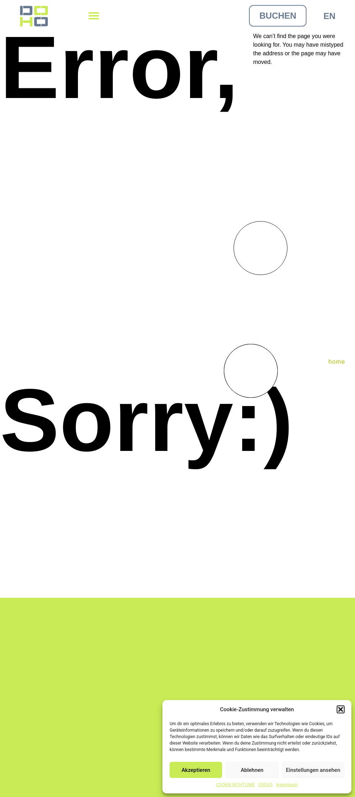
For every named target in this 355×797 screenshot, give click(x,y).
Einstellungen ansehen (313, 770)
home (336, 361)
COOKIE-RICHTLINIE (235, 784)
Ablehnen (252, 770)
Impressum (287, 784)
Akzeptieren (195, 770)
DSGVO (265, 784)
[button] (340, 709)
